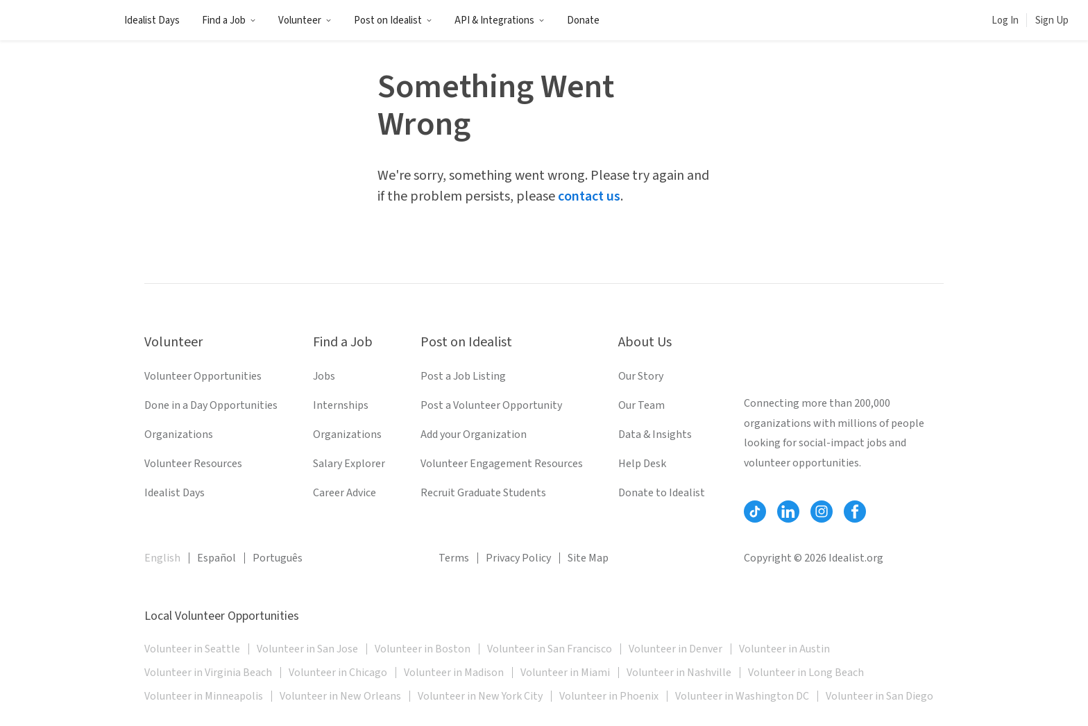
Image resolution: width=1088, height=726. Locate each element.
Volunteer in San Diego (879, 696)
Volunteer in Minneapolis (203, 696)
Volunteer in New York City (480, 696)
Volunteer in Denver (675, 649)
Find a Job (229, 20)
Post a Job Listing (463, 376)
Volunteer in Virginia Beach (208, 672)
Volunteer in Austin (784, 649)
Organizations (178, 434)
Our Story (640, 376)
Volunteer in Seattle (192, 649)
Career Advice (344, 492)
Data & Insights (655, 434)
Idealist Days (152, 20)
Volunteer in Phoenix (608, 696)
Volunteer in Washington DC (742, 696)
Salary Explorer (349, 463)
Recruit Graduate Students (483, 492)
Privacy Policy (518, 558)
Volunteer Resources (193, 463)
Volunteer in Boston (422, 649)
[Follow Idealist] (755, 511)
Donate (583, 20)
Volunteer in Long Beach (806, 672)
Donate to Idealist (661, 492)
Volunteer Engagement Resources (501, 463)
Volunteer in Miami (565, 672)
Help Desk (642, 463)
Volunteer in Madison (454, 672)
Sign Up (1052, 20)
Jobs (324, 376)
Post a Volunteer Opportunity (491, 405)
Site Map (588, 558)
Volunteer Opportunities (203, 376)
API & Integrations (499, 20)
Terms (454, 558)
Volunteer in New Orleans (340, 696)
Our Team (641, 405)
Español (216, 558)
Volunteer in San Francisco (549, 649)
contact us (589, 196)
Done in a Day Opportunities (211, 405)
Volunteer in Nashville (679, 672)
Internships (340, 405)
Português (278, 558)
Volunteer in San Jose (307, 649)
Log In (1005, 20)
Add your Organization (473, 434)
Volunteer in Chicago (338, 672)
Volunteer (305, 20)
